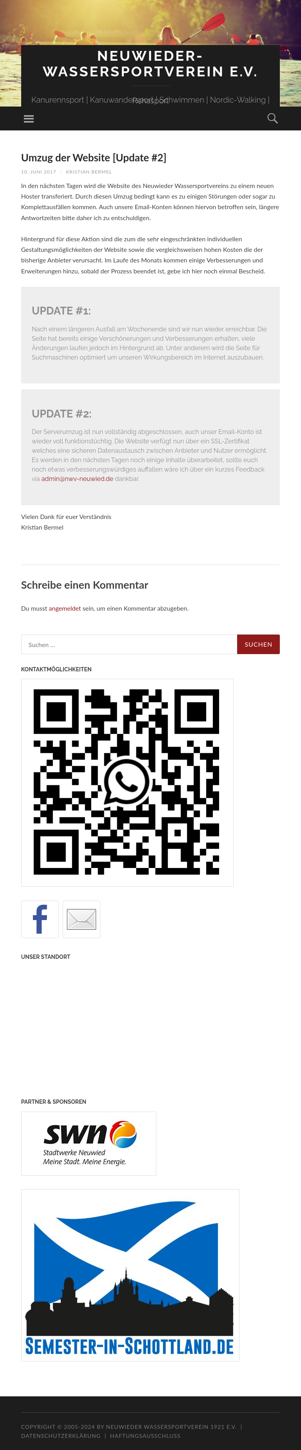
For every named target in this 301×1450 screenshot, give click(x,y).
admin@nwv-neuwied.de (77, 479)
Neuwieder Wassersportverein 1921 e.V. (172, 1426)
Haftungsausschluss (145, 1435)
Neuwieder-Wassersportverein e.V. (151, 63)
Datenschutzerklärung (61, 1435)
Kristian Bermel (89, 172)
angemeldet (65, 608)
